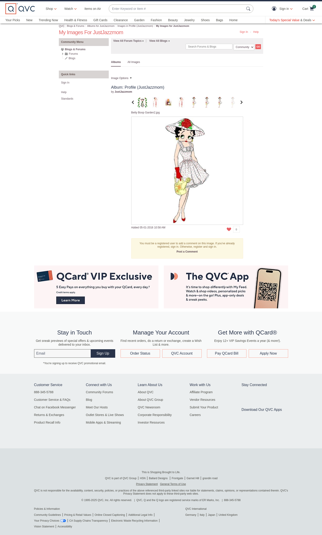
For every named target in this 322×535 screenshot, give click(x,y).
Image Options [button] (119, 78)
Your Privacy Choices (46, 520)
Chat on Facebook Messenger (55, 407)
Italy (202, 514)
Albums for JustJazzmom (101, 26)
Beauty (173, 20)
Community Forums (99, 392)
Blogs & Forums (75, 26)
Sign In (244, 31)
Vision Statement (44, 526)
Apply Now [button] (268, 353)
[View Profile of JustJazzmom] (123, 91)
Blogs (72, 58)
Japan (211, 514)
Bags (219, 20)
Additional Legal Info (140, 514)
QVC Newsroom (149, 407)
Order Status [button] (140, 353)
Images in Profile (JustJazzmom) (135, 26)
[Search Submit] (249, 9)
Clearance (121, 20)
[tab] (142, 102)
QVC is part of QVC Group (120, 478)
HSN (143, 478)
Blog (89, 399)
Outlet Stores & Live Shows (105, 415)
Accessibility (64, 526)
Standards (67, 98)
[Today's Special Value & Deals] (292, 20)
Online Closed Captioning (109, 514)
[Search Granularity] (244, 47)
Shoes (205, 20)
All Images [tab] (133, 62)
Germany (190, 514)
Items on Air (92, 8)
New (29, 20)
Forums (73, 53)
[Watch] (69, 8)
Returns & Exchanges (49, 415)
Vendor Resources (202, 399)
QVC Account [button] (182, 353)
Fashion (156, 20)
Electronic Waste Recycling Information (134, 520)
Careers (195, 415)
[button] (275, 8)
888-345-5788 (43, 392)
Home (233, 20)
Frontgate (177, 478)
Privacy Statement (147, 484)
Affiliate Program (201, 392)
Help (256, 31)
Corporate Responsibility (155, 415)
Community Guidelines (47, 514)
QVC (62, 26)
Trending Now (48, 20)
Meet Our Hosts (97, 407)
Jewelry (189, 20)
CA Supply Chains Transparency (88, 520)
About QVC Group (150, 399)
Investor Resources (151, 422)
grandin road (210, 478)
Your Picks (12, 20)
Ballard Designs (158, 478)
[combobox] (176, 9)
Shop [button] (49, 8)
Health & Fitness (75, 20)
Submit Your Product (204, 407)
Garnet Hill (193, 478)
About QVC (146, 392)
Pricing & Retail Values (77, 514)
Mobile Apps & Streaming (103, 422)
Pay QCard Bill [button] (226, 353)
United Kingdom (228, 514)
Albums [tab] (116, 62)
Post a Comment (187, 251)
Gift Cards (100, 20)
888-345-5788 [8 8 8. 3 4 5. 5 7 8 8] (232, 500)
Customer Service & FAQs (52, 399)
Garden (139, 20)
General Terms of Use (173, 484)
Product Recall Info (47, 422)
